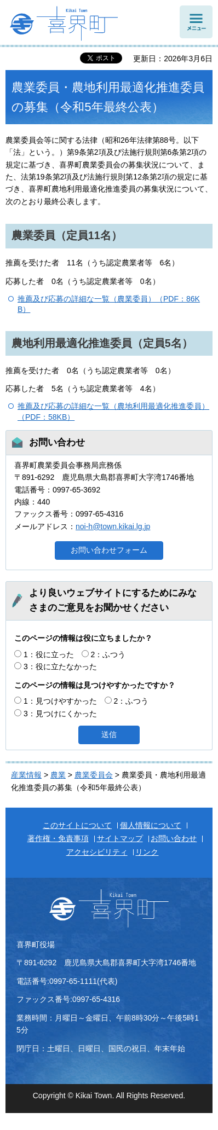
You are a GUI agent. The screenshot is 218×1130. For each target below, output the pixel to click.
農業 (58, 774)
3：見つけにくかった (60, 713)
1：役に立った (49, 654)
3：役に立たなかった (60, 666)
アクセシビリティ (97, 852)
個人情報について (150, 825)
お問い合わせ (174, 838)
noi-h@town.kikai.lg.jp (113, 526)
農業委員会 (93, 774)
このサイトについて (77, 825)
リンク (146, 852)
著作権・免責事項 (58, 838)
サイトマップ (120, 838)
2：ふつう (108, 654)
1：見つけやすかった (60, 701)
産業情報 (26, 774)
